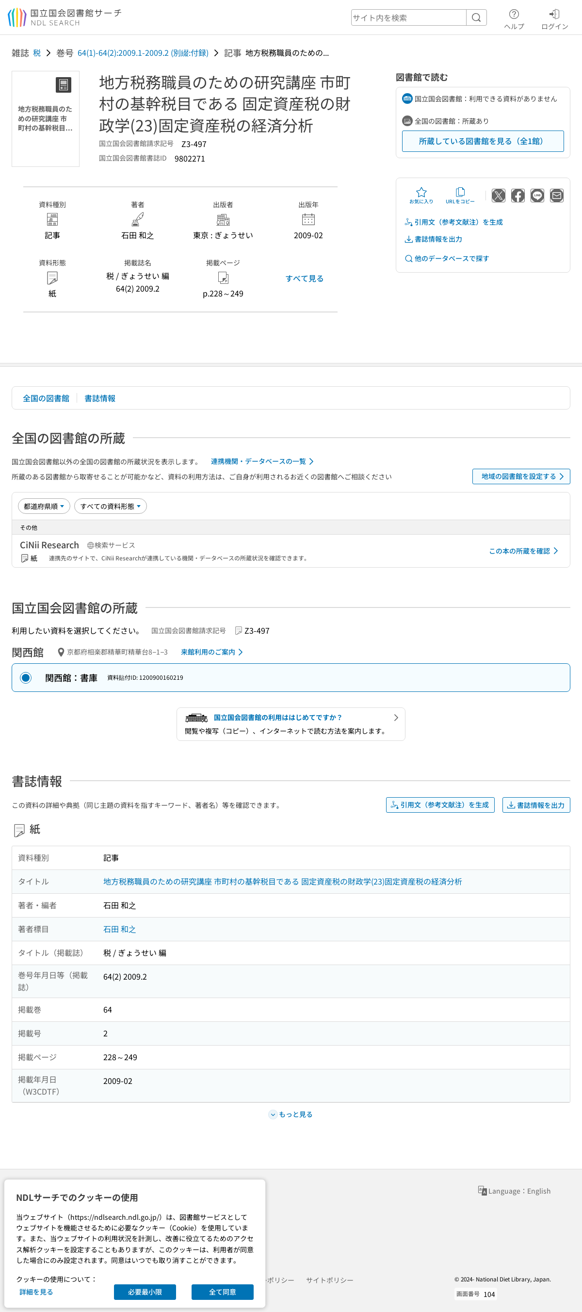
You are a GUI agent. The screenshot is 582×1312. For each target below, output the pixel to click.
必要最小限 (145, 1291)
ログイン (554, 18)
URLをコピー (460, 195)
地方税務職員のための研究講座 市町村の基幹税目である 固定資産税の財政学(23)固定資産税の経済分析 (282, 881)
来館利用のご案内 (213, 652)
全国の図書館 (46, 398)
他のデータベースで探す (446, 258)
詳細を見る (36, 1291)
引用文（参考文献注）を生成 (453, 222)
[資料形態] (110, 506)
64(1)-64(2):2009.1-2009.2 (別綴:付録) (143, 52)
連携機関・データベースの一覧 (264, 461)
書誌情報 (99, 398)
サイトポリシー (330, 1280)
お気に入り (421, 195)
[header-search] (419, 17)
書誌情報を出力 (433, 239)
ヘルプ (514, 18)
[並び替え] (44, 506)
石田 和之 (119, 929)
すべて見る (304, 278)
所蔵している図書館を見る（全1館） (483, 141)
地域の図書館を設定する (524, 476)
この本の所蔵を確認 (525, 551)
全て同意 (222, 1291)
